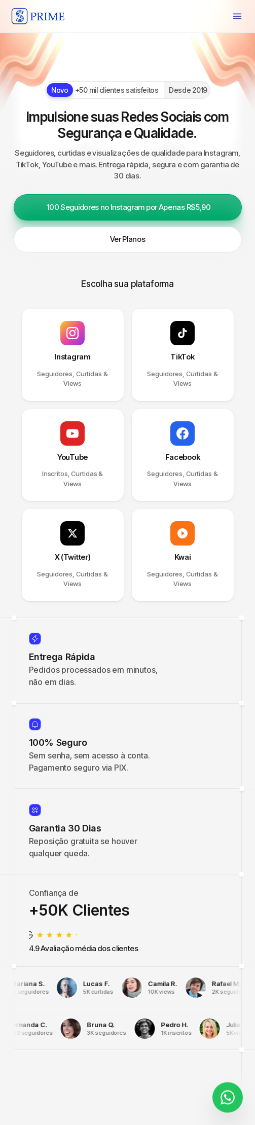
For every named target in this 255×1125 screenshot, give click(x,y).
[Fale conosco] (227, 1092)
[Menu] (237, 16)
